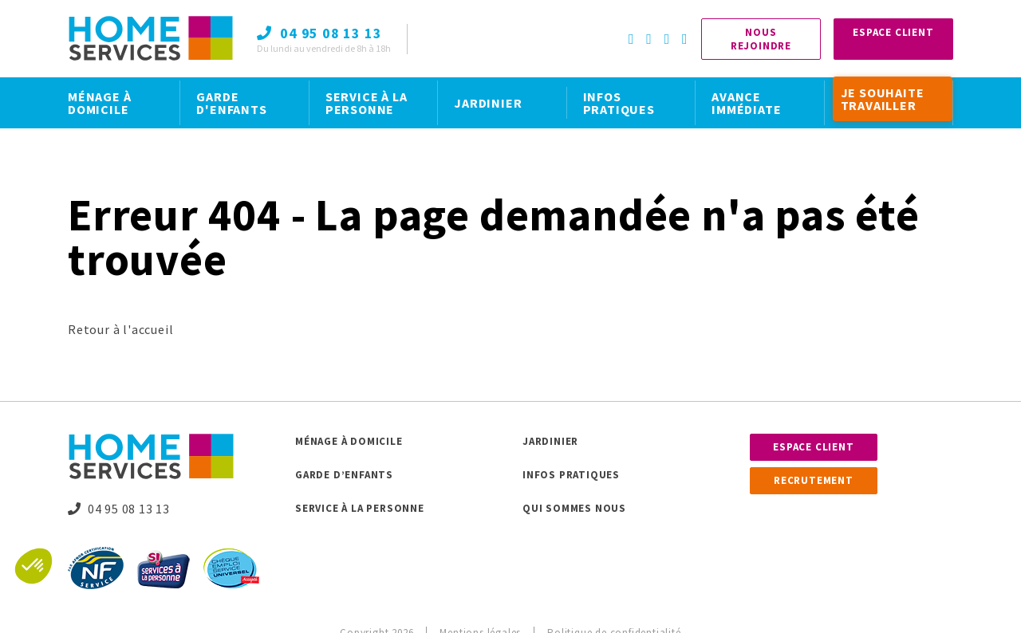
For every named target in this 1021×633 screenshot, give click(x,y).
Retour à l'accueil (120, 329)
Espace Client (893, 32)
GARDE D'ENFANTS (231, 102)
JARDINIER (488, 103)
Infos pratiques (571, 475)
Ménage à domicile (349, 441)
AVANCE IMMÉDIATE (746, 102)
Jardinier (550, 441)
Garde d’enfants (344, 475)
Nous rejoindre (761, 39)
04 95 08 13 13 (119, 509)
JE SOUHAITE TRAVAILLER (882, 99)
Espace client (813, 447)
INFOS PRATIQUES (619, 102)
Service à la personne (359, 508)
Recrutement (813, 480)
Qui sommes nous (574, 508)
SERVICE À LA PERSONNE (366, 102)
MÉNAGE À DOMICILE (99, 102)
